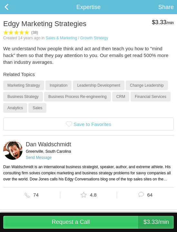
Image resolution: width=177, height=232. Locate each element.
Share (166, 7)
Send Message (39, 157)
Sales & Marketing (61, 38)
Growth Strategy (94, 38)
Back (13, 7)
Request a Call (113, 222)
